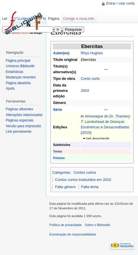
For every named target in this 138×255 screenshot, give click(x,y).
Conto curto (90, 78)
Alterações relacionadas (24, 115)
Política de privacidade (65, 225)
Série (57, 109)
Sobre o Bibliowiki (97, 225)
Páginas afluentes (19, 109)
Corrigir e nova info (78, 18)
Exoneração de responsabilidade (72, 234)
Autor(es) (61, 53)
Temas (57, 151)
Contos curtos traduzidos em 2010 (83, 179)
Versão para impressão (23, 126)
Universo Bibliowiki (20, 66)
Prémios (59, 158)
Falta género (65, 187)
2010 (86, 132)
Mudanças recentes (21, 77)
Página (53, 18)
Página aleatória (18, 83)
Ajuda (10, 88)
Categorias (61, 172)
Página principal (18, 61)
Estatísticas (14, 72)
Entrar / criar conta (120, 3)
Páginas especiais (20, 120)
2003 (85, 90)
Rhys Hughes (92, 53)
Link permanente (18, 132)
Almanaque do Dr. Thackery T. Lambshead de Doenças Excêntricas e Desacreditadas (105, 121)
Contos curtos (84, 172)
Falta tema (89, 187)
